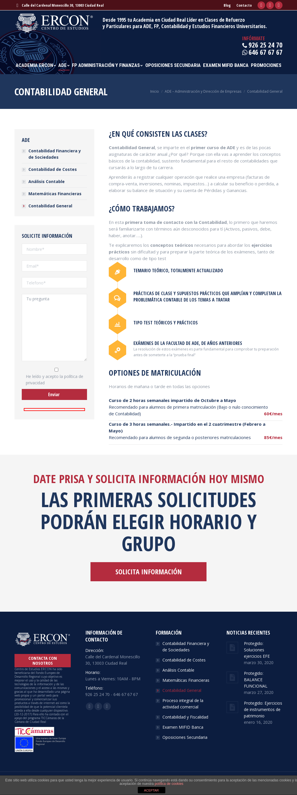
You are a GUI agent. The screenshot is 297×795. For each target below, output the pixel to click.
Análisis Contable (46, 181)
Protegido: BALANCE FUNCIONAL (255, 679)
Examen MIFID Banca (182, 727)
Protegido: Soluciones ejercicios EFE (257, 650)
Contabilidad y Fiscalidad (185, 717)
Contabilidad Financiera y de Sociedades (54, 154)
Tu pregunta (54, 327)
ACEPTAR (151, 790)
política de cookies (169, 784)
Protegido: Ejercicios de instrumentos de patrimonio (263, 709)
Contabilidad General (50, 206)
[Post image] (232, 647)
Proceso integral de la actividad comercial (182, 704)
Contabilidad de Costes (52, 169)
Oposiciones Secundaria (184, 737)
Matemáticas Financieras (55, 193)
